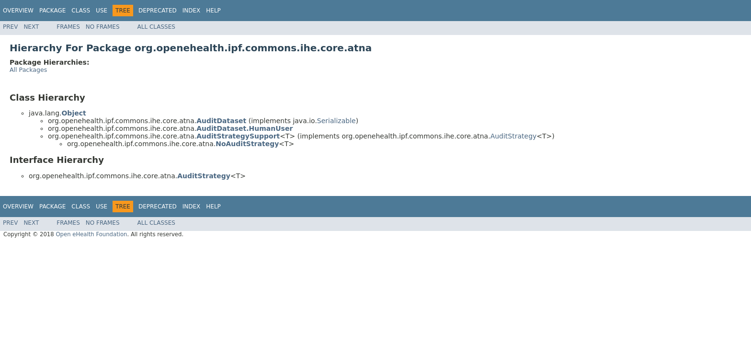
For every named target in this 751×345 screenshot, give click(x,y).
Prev (10, 26)
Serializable (336, 121)
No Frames (103, 26)
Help (213, 10)
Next (31, 26)
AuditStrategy (513, 136)
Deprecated (157, 10)
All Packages (28, 69)
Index (191, 10)
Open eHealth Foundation (91, 234)
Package (52, 10)
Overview (18, 10)
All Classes (156, 26)
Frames (68, 26)
